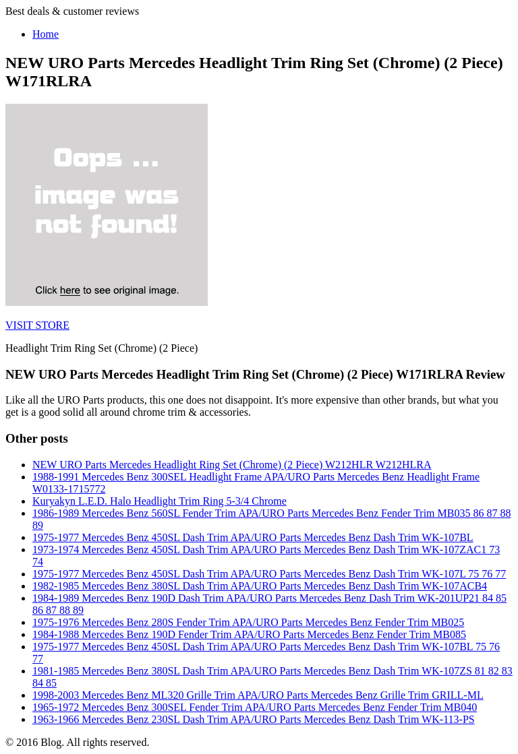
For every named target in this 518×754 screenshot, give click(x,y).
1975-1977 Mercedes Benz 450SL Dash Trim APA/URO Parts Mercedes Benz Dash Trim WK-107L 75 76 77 (269, 573)
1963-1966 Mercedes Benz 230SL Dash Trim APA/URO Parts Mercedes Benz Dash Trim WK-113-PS (253, 719)
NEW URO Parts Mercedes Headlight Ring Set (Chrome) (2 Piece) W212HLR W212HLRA (231, 464)
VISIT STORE (37, 325)
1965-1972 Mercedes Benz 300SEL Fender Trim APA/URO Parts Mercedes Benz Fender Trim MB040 (254, 707)
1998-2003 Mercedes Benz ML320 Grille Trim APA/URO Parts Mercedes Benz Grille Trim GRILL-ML (258, 695)
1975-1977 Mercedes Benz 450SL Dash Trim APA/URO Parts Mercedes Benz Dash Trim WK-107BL (252, 537)
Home (45, 34)
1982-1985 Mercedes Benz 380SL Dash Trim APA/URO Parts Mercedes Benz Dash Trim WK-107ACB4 (259, 586)
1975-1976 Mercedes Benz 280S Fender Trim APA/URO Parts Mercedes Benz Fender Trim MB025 (248, 622)
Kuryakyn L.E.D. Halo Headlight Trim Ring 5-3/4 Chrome (159, 501)
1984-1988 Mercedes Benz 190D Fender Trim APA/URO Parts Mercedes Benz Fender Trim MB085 (249, 634)
